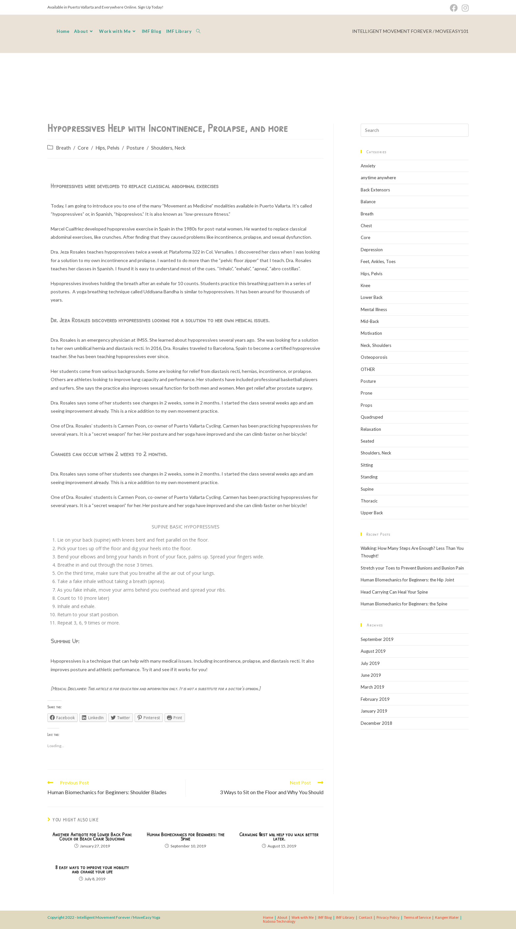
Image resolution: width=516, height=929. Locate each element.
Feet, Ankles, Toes (378, 261)
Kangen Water (447, 917)
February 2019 (375, 699)
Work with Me (303, 917)
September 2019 (377, 639)
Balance (368, 201)
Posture (135, 148)
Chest (366, 225)
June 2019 (371, 675)
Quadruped (372, 417)
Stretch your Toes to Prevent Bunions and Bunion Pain (412, 568)
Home (268, 917)
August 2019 (373, 651)
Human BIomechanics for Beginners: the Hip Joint (407, 579)
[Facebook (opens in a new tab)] (454, 8)
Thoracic (369, 500)
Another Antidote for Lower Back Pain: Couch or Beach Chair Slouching (92, 836)
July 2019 (370, 663)
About (282, 917)
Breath (63, 148)
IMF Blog (325, 917)
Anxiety (368, 165)
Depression (372, 249)
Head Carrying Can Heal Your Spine (394, 592)
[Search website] (198, 31)
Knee (365, 285)
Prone (366, 393)
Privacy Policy (388, 917)
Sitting (367, 465)
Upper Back (372, 512)
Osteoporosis (374, 357)
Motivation (371, 333)
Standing (369, 476)
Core (83, 148)
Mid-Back (370, 321)
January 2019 (374, 711)
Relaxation (371, 429)
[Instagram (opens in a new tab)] (464, 8)
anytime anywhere (378, 177)
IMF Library (345, 917)
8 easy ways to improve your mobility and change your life (92, 869)
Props (366, 405)
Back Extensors (375, 189)
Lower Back (372, 297)
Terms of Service (417, 917)
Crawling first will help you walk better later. (279, 836)
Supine (367, 489)
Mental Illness (374, 309)
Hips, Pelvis (107, 148)
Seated (367, 441)
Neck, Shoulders (376, 345)
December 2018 (376, 723)
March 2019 (372, 687)
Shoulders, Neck (168, 148)
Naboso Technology (279, 921)
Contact (365, 917)
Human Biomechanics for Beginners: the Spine (185, 836)
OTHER (368, 369)
